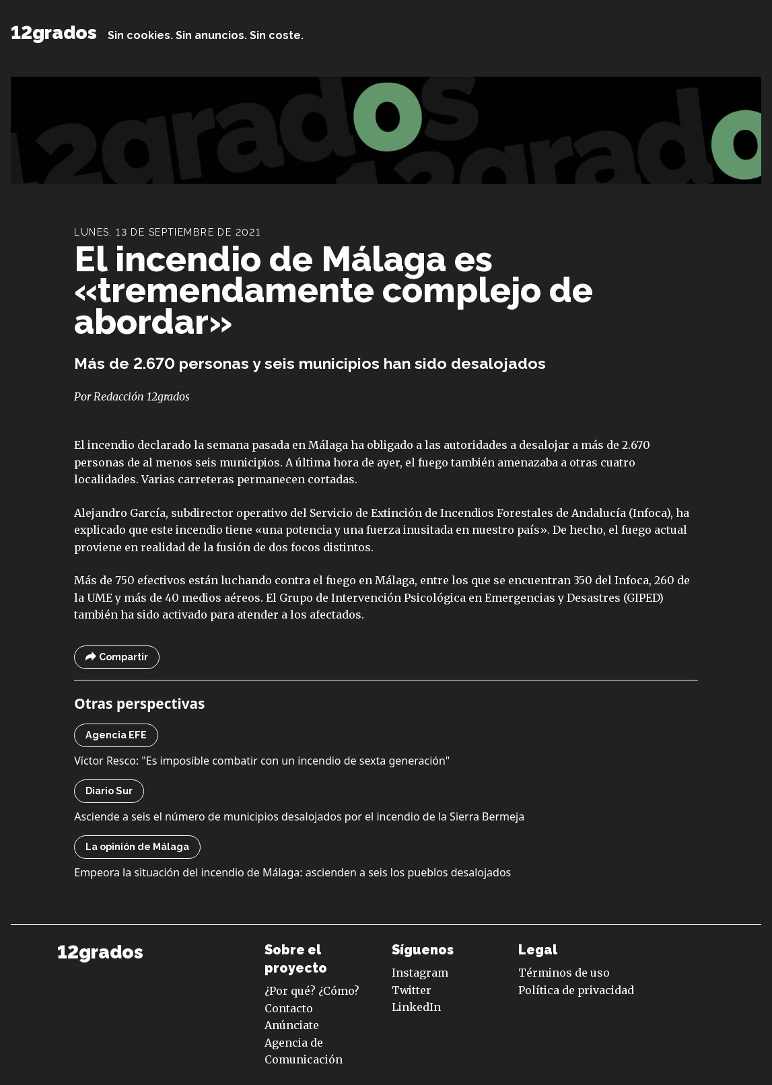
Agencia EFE (116, 735)
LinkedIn (416, 1007)
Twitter (411, 990)
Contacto (289, 1008)
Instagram (420, 972)
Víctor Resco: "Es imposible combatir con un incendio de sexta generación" (262, 760)
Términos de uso (564, 972)
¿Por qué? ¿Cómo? (312, 991)
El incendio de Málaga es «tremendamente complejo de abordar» (333, 290)
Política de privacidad (576, 990)
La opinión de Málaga (137, 846)
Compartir (116, 657)
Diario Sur (109, 790)
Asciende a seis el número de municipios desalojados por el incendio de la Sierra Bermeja (299, 816)
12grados (54, 32)
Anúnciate (292, 1025)
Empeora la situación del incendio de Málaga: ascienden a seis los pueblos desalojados (292, 872)
